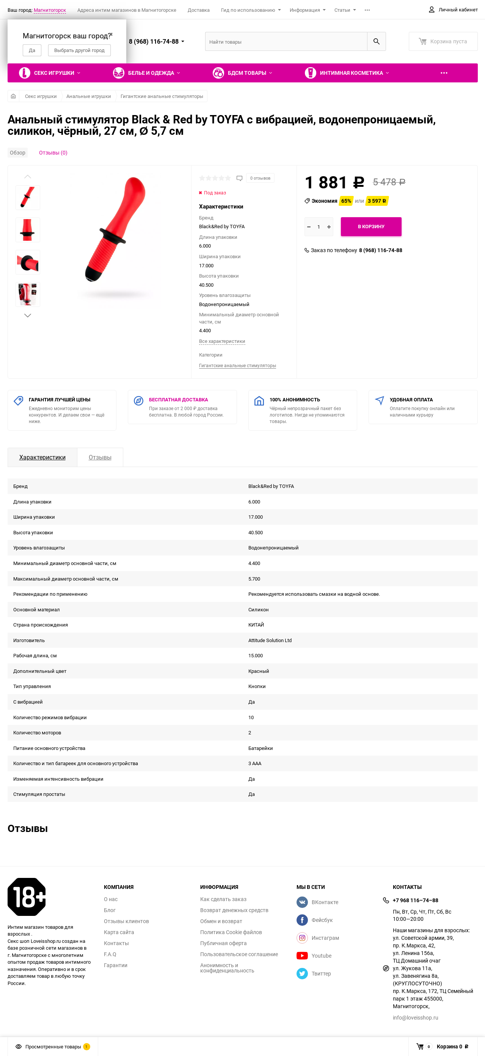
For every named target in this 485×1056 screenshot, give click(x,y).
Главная (13, 96)
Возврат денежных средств (234, 910)
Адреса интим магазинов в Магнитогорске (126, 9)
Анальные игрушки (88, 96)
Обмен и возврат (221, 921)
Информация (305, 9)
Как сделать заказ (223, 899)
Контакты (116, 943)
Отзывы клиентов (126, 921)
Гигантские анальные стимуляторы (162, 96)
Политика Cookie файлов (231, 932)
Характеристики (42, 457)
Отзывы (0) (53, 152)
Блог (110, 910)
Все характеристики (222, 341)
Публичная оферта (223, 943)
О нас (111, 899)
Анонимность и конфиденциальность (227, 968)
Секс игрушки (41, 96)
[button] (27, 315)
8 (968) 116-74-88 (380, 250)
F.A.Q (110, 954)
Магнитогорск (50, 9)
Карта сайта (119, 932)
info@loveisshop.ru (415, 1017)
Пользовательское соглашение (239, 954)
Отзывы (100, 457)
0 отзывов (260, 178)
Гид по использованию (248, 9)
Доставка (199, 9)
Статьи (342, 9)
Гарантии (115, 965)
